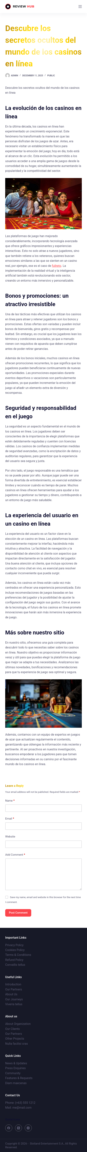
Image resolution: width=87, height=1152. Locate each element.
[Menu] (80, 6)
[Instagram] (28, 1128)
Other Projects (14, 1038)
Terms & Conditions (18, 955)
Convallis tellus (15, 965)
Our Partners (13, 989)
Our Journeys (14, 999)
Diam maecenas (16, 1083)
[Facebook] (8, 1128)
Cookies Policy (15, 950)
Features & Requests (18, 1078)
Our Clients (12, 1029)
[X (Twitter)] (18, 1128)
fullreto (56, 266)
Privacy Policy (14, 945)
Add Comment (15, 854)
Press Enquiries (15, 1068)
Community (12, 1073)
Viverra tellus (13, 1004)
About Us (11, 994)
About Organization (18, 1024)
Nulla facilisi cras (16, 1043)
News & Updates (16, 1063)
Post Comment (18, 912)
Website (10, 836)
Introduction (13, 984)
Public (51, 75)
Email (9, 818)
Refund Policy (14, 960)
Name (10, 800)
